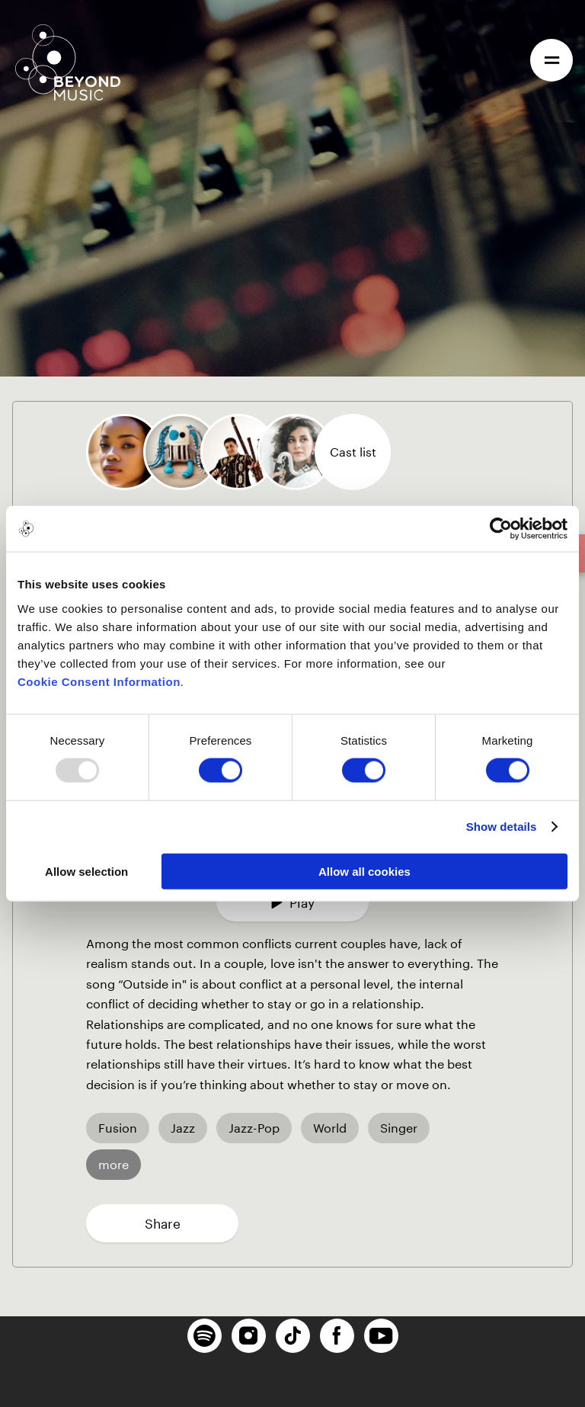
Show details (501, 826)
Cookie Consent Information (99, 681)
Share (163, 1223)
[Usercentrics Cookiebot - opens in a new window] (500, 529)
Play (292, 902)
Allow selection (86, 870)
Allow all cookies (364, 870)
